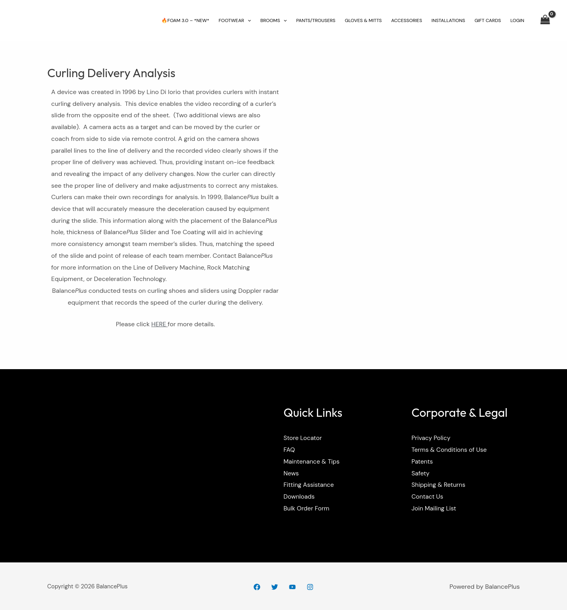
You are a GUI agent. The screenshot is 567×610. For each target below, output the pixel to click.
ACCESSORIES (406, 20)
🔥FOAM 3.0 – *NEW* (185, 20)
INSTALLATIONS (448, 20)
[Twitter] (274, 587)
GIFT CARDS (487, 20)
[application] (247, 20)
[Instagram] (310, 587)
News (291, 473)
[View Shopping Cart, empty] (545, 20)
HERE (159, 324)
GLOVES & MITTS (363, 20)
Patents (422, 461)
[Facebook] (257, 587)
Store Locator (303, 438)
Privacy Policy (431, 438)
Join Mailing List (434, 508)
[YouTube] (292, 587)
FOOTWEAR (235, 20)
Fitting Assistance (309, 485)
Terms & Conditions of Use (450, 449)
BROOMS (273, 20)
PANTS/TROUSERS (315, 20)
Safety (420, 473)
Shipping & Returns (439, 485)
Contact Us (427, 496)
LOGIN (517, 20)
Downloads (299, 496)
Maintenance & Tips (312, 461)
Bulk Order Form (307, 508)
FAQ (289, 449)
